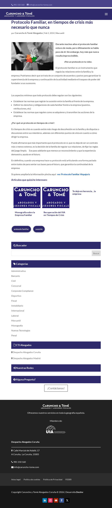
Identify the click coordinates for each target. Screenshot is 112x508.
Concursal (16, 285)
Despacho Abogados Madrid (27, 358)
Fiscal (14, 300)
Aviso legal (16, 480)
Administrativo (18, 271)
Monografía (17, 325)
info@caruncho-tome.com (26, 467)
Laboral (15, 315)
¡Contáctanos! (56, 388)
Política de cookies (32, 480)
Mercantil (60, 33)
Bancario (15, 276)
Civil (13, 280)
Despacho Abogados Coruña (27, 352)
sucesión (38, 229)
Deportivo (16, 295)
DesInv (79, 492)
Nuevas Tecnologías (20, 330)
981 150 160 (19, 5)
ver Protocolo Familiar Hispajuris (73, 174)
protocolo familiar (21, 229)
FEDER (68, 480)
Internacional (17, 310)
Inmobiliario (17, 305)
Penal (14, 335)
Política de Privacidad (52, 480)
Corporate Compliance (22, 290)
